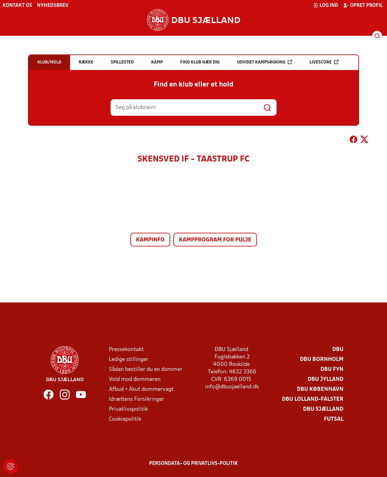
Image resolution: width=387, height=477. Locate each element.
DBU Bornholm (321, 359)
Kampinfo (150, 240)
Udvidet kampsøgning (264, 62)
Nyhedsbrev (52, 5)
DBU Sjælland (323, 409)
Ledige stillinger (128, 359)
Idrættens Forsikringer (136, 399)
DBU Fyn (331, 369)
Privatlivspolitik (128, 409)
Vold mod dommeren (135, 379)
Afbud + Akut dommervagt (141, 389)
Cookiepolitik (125, 419)
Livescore (324, 62)
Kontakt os (17, 5)
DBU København (320, 389)
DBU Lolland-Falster (312, 399)
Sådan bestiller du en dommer (145, 369)
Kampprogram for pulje (215, 240)
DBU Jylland (325, 379)
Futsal (333, 419)
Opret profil (363, 5)
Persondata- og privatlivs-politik (193, 463)
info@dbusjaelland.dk (232, 387)
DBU (337, 349)
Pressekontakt (126, 349)
